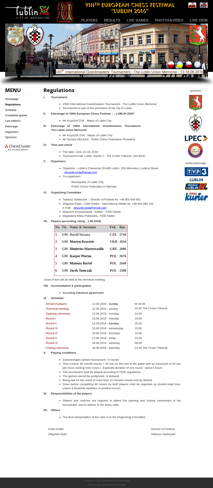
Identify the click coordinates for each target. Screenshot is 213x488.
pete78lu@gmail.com (114, 485)
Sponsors (11, 137)
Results (112, 20)
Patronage (11, 126)
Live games (138, 20)
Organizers (12, 131)
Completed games (16, 115)
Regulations (13, 104)
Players (89, 20)
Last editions (12, 120)
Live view (199, 20)
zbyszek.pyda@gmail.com (80, 172)
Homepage (12, 99)
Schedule (10, 110)
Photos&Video (169, 20)
